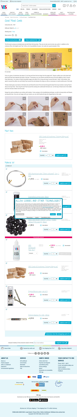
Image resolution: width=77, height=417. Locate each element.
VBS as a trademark (6, 364)
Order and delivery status (64, 369)
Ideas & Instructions (45, 9)
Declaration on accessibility (45, 370)
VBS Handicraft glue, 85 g (31, 247)
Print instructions (13, 40)
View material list (33, 40)
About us (3, 361)
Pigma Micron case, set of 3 (37, 291)
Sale (59, 9)
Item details (43, 151)
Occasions (35, 9)
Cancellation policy (43, 364)
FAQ (21, 368)
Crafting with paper (23, 17)
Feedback (60, 371)
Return (40, 368)
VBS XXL (22, 9)
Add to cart (61, 155)
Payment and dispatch (44, 362)
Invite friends (23, 362)
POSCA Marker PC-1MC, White (38, 315)
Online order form (43, 361)
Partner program (5, 362)
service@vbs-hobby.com (67, 365)
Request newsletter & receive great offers (20, 342)
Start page (7, 17)
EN (75, 1)
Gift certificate (23, 361)
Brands (54, 9)
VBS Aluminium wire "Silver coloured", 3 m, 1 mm (43, 175)
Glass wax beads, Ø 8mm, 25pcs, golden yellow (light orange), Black (42, 221)
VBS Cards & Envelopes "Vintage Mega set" (54, 137)
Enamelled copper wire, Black (38, 197)
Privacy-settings (43, 366)
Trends (28, 9)
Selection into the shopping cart (58, 334)
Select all (9, 166)
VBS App (41, 372)
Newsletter (22, 364)
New (17, 9)
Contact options (62, 367)
